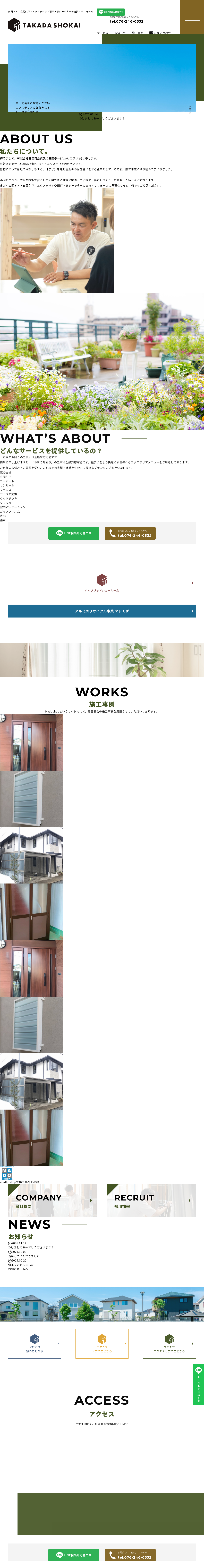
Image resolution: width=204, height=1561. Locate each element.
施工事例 (137, 33)
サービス (102, 33)
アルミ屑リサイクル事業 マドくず (102, 617)
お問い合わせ (160, 33)
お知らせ (120, 33)
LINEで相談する (198, 1384)
